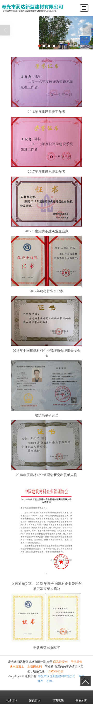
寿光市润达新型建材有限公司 (57, 676)
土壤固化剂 (34, 666)
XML (50, 681)
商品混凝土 (60, 661)
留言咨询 (58, 697)
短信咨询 (35, 697)
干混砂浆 (76, 661)
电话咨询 (11, 697)
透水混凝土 (17, 666)
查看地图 (81, 697)
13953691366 (56, 671)
